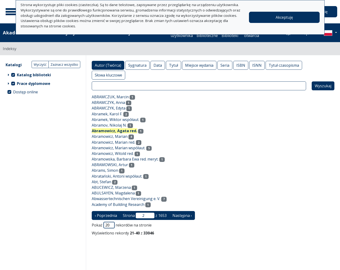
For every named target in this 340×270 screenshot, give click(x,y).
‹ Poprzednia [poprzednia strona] (106, 215)
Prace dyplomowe (33, 83)
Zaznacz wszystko (64, 64)
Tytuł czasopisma (284, 65)
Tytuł (173, 65)
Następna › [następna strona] (182, 215)
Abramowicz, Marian (110, 136)
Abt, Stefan (101, 181)
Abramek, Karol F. (107, 114)
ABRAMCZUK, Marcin (110, 96)
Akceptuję (284, 17)
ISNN (257, 65)
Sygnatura (137, 65)
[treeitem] (43, 74)
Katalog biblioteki (34, 74)
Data (158, 65)
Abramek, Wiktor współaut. (115, 119)
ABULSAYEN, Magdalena (113, 193)
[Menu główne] (11, 12)
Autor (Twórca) (108, 65)
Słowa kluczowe (108, 75)
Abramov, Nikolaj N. (109, 125)
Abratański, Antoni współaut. (117, 176)
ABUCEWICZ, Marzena (111, 187)
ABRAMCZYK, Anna (108, 102)
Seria (224, 65)
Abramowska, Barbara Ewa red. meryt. (125, 159)
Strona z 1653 (145, 215)
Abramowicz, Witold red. (113, 153)
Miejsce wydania (199, 65)
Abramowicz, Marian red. (113, 142)
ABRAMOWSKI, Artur (110, 164)
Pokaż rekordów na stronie (122, 225)
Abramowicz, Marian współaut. (118, 147)
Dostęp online (25, 92)
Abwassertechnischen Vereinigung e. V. (126, 198)
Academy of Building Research (118, 204)
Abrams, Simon (105, 170)
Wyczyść (40, 64)
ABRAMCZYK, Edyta (108, 108)
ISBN (240, 65)
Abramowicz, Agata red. (114, 130)
